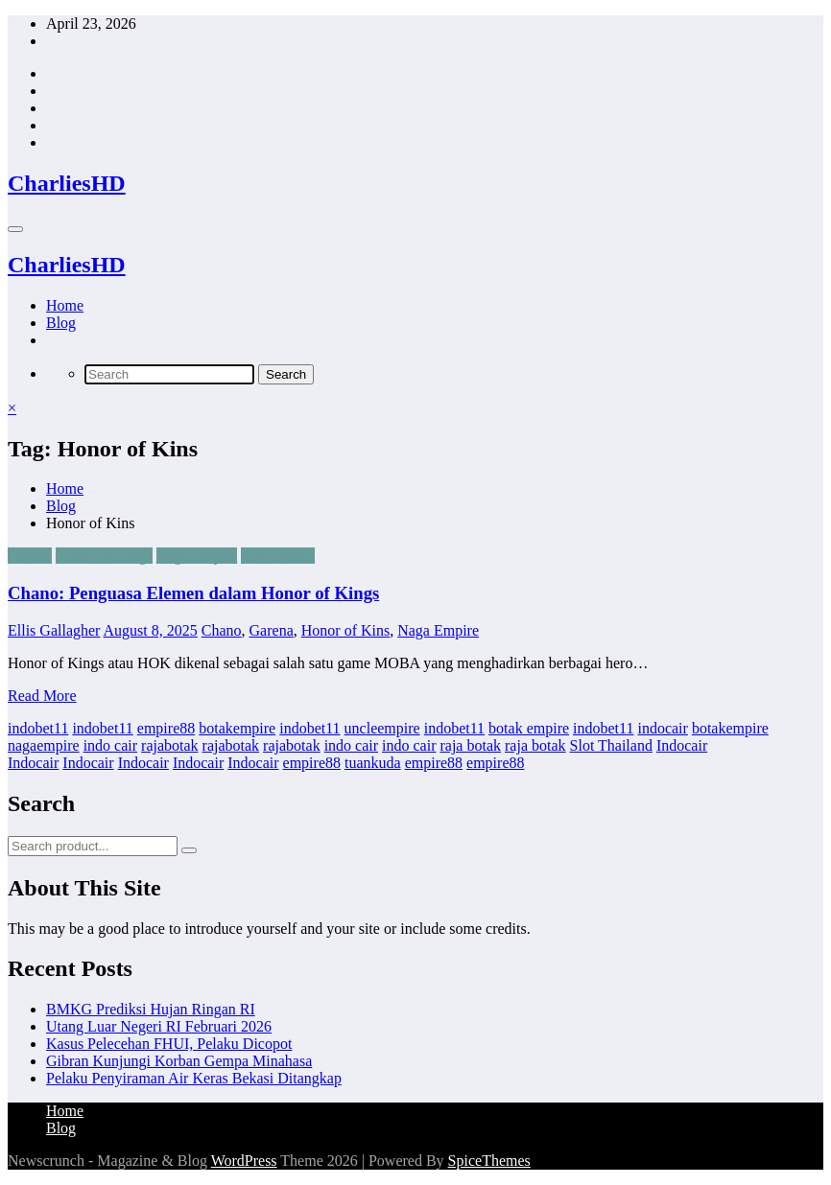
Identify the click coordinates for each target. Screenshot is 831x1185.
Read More (42, 695)
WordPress (244, 1160)
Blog (61, 322)
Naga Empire (197, 555)
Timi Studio (277, 555)
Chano (222, 630)
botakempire (237, 728)
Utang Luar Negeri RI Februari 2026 (159, 1026)
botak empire (528, 728)
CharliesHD (67, 183)
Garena (30, 555)
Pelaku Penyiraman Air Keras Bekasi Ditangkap (194, 1078)
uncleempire (382, 728)
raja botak (470, 745)
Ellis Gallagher (54, 630)
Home (64, 305)
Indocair (681, 745)
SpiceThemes (489, 1160)
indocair (662, 728)
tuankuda (372, 763)
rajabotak (170, 745)
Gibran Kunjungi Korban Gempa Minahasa (179, 1061)
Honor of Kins (345, 630)
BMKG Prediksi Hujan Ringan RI (150, 1009)
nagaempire (44, 745)
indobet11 (38, 728)
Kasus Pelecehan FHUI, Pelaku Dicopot (169, 1043)
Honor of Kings (104, 555)
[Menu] (15, 229)
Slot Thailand (611, 745)
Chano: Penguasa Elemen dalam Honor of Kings (193, 593)
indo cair (110, 745)
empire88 (166, 728)
